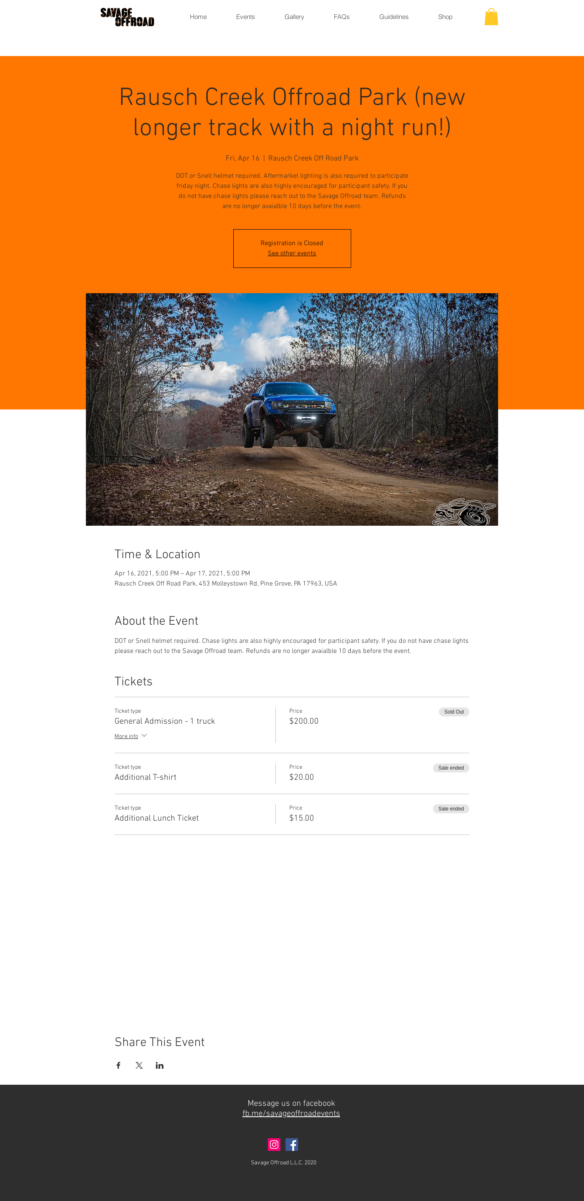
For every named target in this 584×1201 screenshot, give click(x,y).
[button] (491, 16)
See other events (292, 253)
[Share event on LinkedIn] (160, 1065)
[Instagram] (274, 1144)
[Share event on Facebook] (119, 1065)
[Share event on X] (139, 1065)
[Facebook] (291, 1144)
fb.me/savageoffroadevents (291, 1114)
